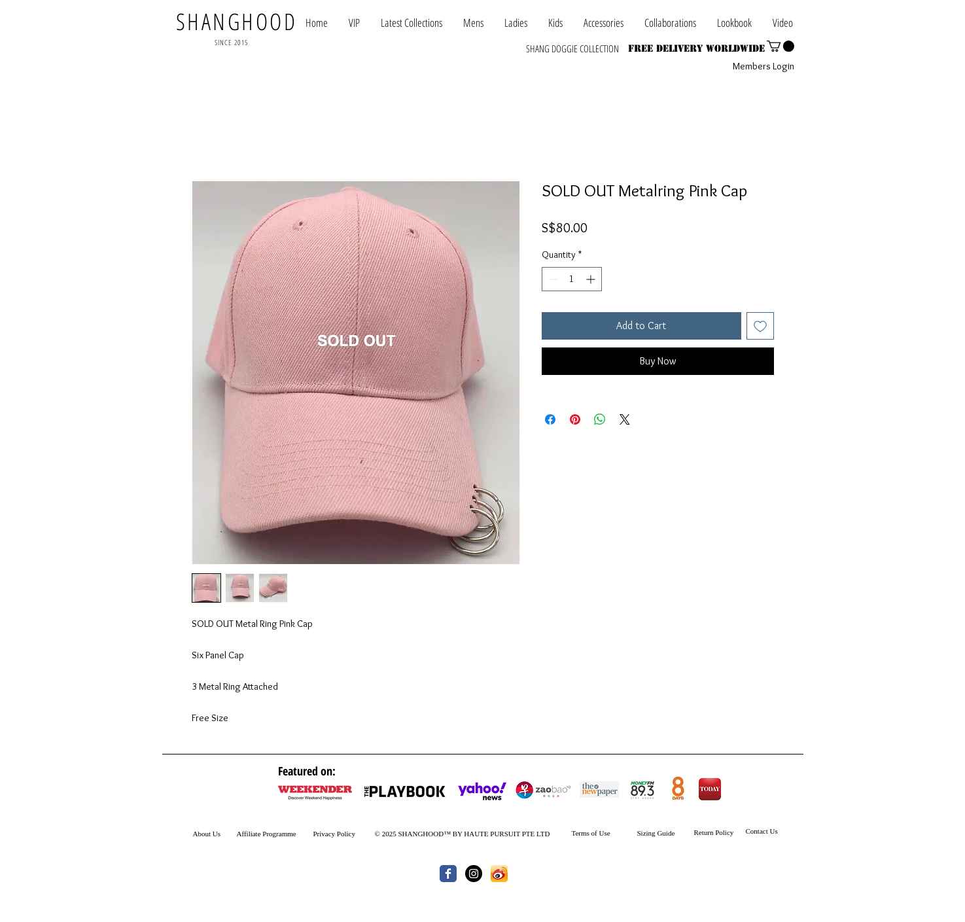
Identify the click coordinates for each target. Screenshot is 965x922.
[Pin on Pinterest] (575, 419)
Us (215, 834)
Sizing (646, 833)
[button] (670, 22)
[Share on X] (625, 419)
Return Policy (714, 832)
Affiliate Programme (266, 834)
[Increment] (592, 279)
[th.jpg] (499, 873)
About (202, 834)
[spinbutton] (572, 279)
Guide (665, 833)
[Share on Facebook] (550, 419)
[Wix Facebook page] (448, 873)
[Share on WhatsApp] (600, 419)
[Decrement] (552, 279)
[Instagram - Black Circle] (473, 873)
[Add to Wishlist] (760, 326)
